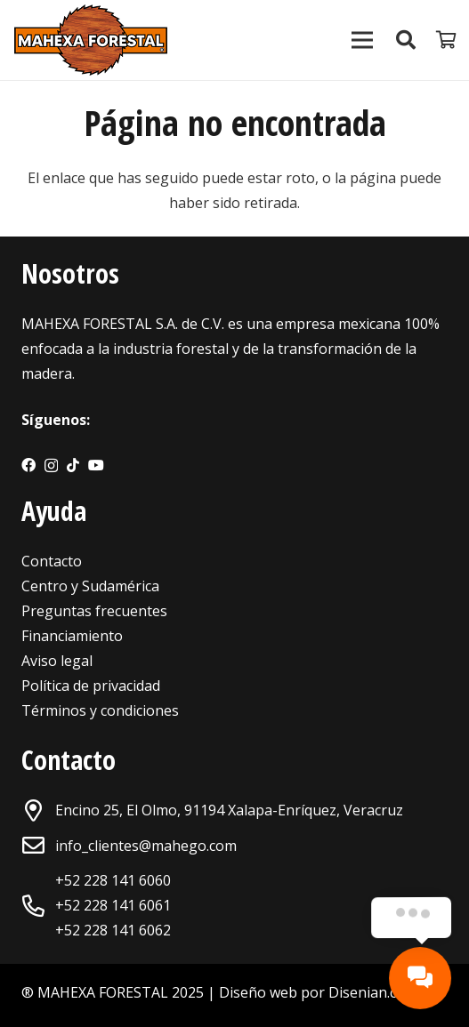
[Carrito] (446, 40)
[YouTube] (96, 465)
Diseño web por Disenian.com (318, 992)
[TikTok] (73, 465)
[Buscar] (405, 40)
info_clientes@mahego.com (146, 845)
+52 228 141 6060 (113, 880)
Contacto (51, 561)
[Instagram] (51, 466)
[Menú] (362, 40)
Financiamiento (72, 636)
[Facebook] (28, 465)
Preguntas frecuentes (94, 611)
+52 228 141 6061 (113, 905)
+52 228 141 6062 (113, 930)
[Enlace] (90, 40)
